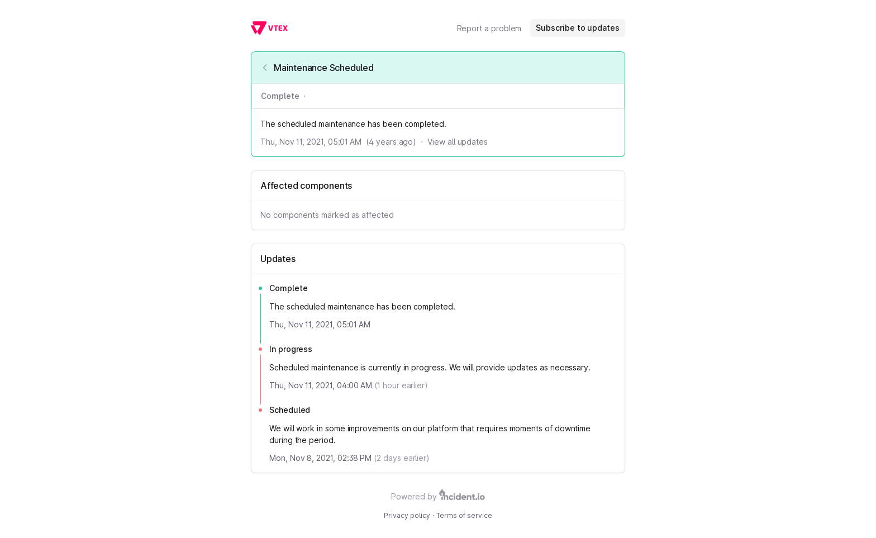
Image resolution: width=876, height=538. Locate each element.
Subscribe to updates (578, 27)
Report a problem (489, 28)
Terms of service (464, 515)
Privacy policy (407, 515)
